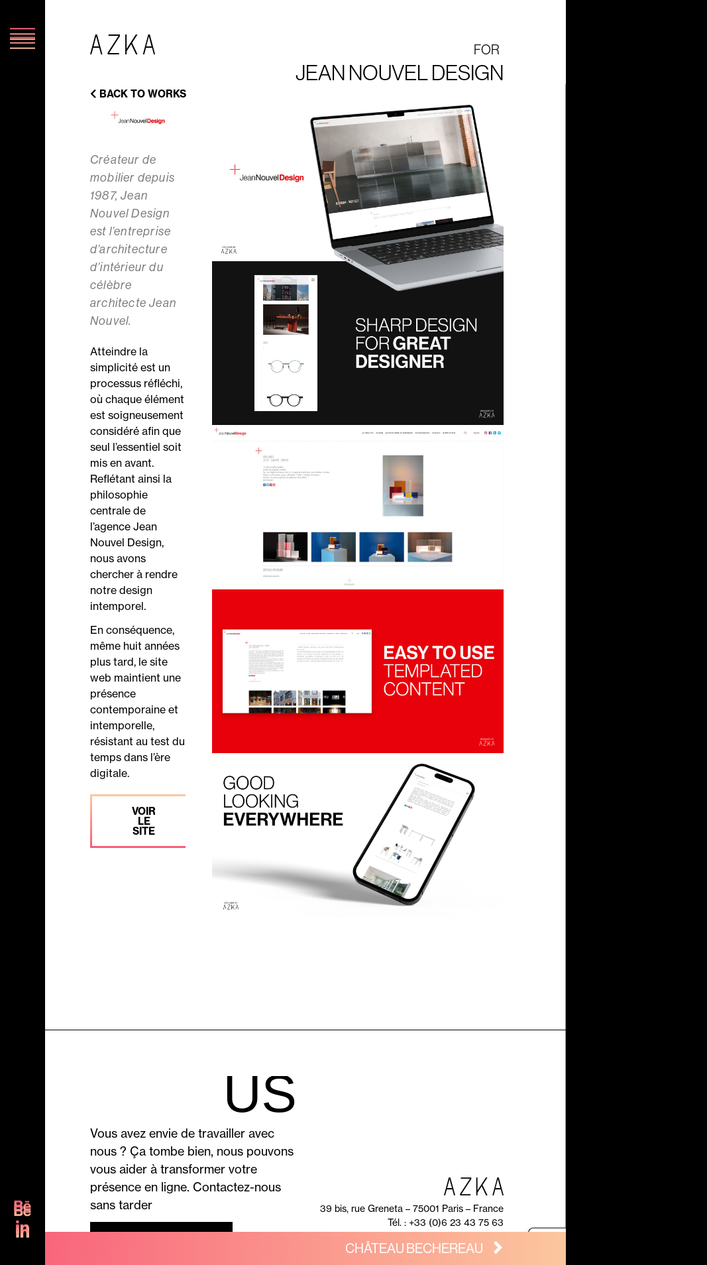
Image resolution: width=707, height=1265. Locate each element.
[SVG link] (22, 1213)
